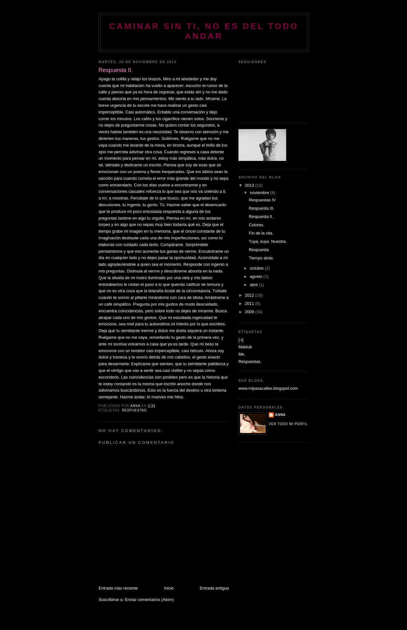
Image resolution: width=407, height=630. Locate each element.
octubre (257, 268)
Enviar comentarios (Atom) (149, 599)
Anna (280, 414)
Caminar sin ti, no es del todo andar (204, 31)
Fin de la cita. (261, 233)
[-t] (240, 339)
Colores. (256, 224)
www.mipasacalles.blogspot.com (268, 388)
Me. (241, 354)
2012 (250, 295)
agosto (257, 276)
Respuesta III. (261, 208)
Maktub (245, 346)
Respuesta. (259, 249)
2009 (250, 311)
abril (254, 284)
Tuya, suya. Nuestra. (267, 241)
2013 (250, 185)
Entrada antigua (214, 588)
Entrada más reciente (118, 588)
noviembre (260, 192)
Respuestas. (135, 410)
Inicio (169, 588)
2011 (250, 303)
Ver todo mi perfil (288, 424)
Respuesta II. (261, 216)
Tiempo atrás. (261, 258)
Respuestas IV (262, 200)
